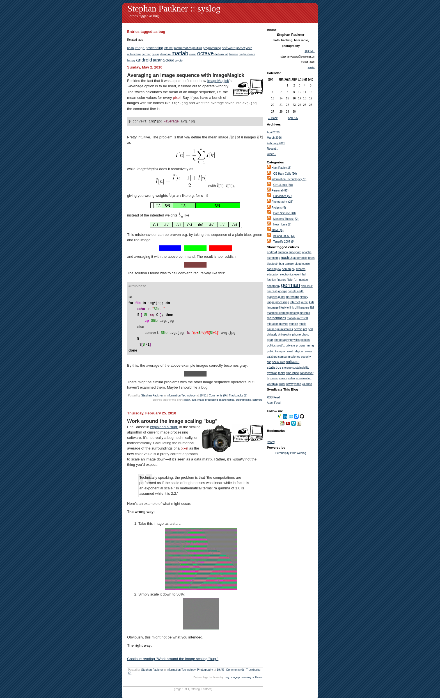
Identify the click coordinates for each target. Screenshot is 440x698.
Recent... (272, 148)
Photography (205, 662)
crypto (178, 60)
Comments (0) (217, 388)
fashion (271, 279)
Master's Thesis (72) (286, 218)
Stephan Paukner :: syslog (174, 8)
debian (219, 54)
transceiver (306, 373)
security (306, 356)
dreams (301, 269)
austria (159, 60)
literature (165, 54)
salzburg (272, 356)
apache (306, 252)
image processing (149, 48)
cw (279, 269)
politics (271, 345)
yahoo (297, 384)
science (295, 356)
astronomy (273, 257)
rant (290, 351)
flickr (290, 279)
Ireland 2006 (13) (284, 236)
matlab (179, 53)
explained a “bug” (164, 420)
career (289, 263)
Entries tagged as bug (143, 16)
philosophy (284, 334)
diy (293, 269)
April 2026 (273, 132)
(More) (271, 442)
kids (311, 302)
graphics (272, 296)
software (228, 48)
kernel (304, 302)
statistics (274, 367)
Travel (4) (277, 230)
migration (273, 323)
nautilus (197, 48)
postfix (280, 345)
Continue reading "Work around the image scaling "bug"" (172, 651)
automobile (134, 54)
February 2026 (276, 143)
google (282, 291)
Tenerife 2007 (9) (284, 241)
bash (130, 48)
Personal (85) (280, 190)
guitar (155, 54)
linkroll (294, 307)
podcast (305, 339)
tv (268, 378)
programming (212, 48)
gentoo (303, 279)
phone (296, 334)
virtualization (303, 378)
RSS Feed (273, 397)
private (290, 345)
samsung (284, 356)
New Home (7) (282, 224)
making (294, 312)
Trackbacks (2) (238, 388)
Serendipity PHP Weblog (290, 453)
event (297, 274)
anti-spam (294, 252)
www (289, 384)
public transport (277, 351)
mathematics (182, 48)
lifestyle (284, 307)
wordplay (272, 384)
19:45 (220, 662)
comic (306, 263)
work (282, 384)
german (146, 54)
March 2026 (274, 137)
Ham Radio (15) (282, 167)
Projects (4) (279, 207)
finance (233, 54)
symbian (272, 373)
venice (283, 378)
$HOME (309, 51)
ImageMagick (218, 81)
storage (287, 367)
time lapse (292, 373)
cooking (272, 269)
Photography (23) (282, 201)
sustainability (300, 367)
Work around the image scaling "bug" (172, 414)
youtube (307, 384)
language (273, 307)
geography (273, 286)
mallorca (304, 312)
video (249, 48)
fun (241, 54)
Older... (271, 154)
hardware (249, 54)
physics (295, 339)
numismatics (285, 329)
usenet (240, 48)
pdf (305, 329)
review (308, 351)
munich (293, 323)
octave (205, 53)
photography (282, 339)
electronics (287, 274)
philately (272, 334)
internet (168, 48)
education (273, 274)
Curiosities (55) (282, 196)
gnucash (272, 291)
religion (298, 351)
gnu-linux (307, 286)
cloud (170, 60)
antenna (283, 252)
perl (310, 329)
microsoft (302, 318)
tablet (281, 373)
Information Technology (181, 388)
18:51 (203, 388)
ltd (312, 307)
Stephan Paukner (152, 388)
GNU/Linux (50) (283, 184)
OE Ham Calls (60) (285, 173)
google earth (296, 291)
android (144, 60)
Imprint (311, 67)
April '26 (293, 118)
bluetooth (272, 263)
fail (226, 54)
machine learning (278, 312)
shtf (269, 362)
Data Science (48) (284, 213)
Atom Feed (274, 402)
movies (283, 323)
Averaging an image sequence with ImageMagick (185, 75)
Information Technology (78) (289, 179)
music (192, 54)
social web (278, 362)
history (131, 60)
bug (193, 392)
